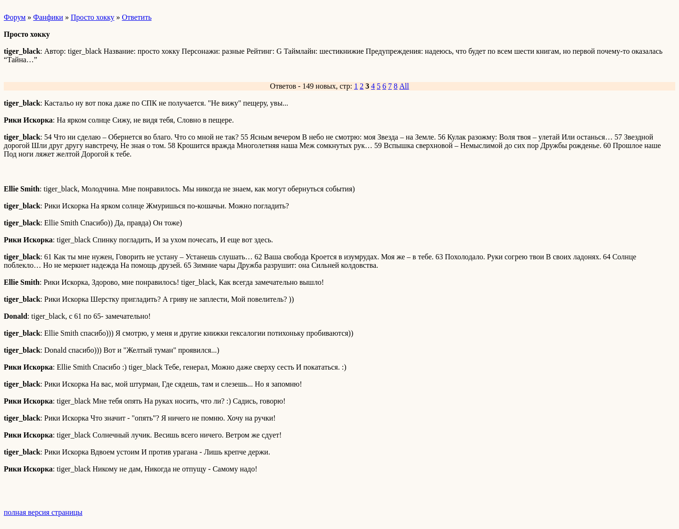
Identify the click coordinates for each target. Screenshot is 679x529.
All (404, 86)
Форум (14, 17)
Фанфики (48, 17)
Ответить (136, 17)
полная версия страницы (43, 512)
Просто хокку (93, 17)
